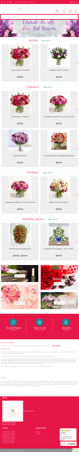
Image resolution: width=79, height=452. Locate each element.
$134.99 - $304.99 (20, 256)
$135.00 (20, 77)
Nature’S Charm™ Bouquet (59, 202)
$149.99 (59, 256)
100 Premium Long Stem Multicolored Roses (59, 156)
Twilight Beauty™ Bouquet (59, 70)
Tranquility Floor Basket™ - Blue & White (59, 249)
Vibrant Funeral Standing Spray (20, 249)
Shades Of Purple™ (20, 156)
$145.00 (59, 77)
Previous (2, 63)
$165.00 (59, 123)
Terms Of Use (42, 450)
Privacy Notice (52, 450)
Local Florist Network (63, 450)
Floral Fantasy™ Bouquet (20, 70)
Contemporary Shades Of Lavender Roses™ (59, 117)
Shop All (45, 40)
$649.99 (59, 162)
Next (76, 63)
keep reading (56, 345)
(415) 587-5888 (8, 2)
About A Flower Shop (8, 342)
